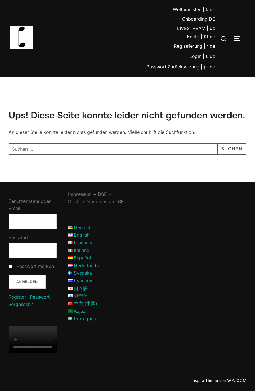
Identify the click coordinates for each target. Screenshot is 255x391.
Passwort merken (35, 266)
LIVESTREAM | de (196, 28)
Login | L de (202, 56)
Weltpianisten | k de (194, 9)
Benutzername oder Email (30, 204)
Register (17, 297)
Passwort (18, 237)
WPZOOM (236, 380)
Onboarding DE (198, 19)
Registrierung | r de (194, 46)
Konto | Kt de (201, 36)
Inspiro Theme (204, 380)
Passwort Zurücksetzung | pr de (180, 67)
